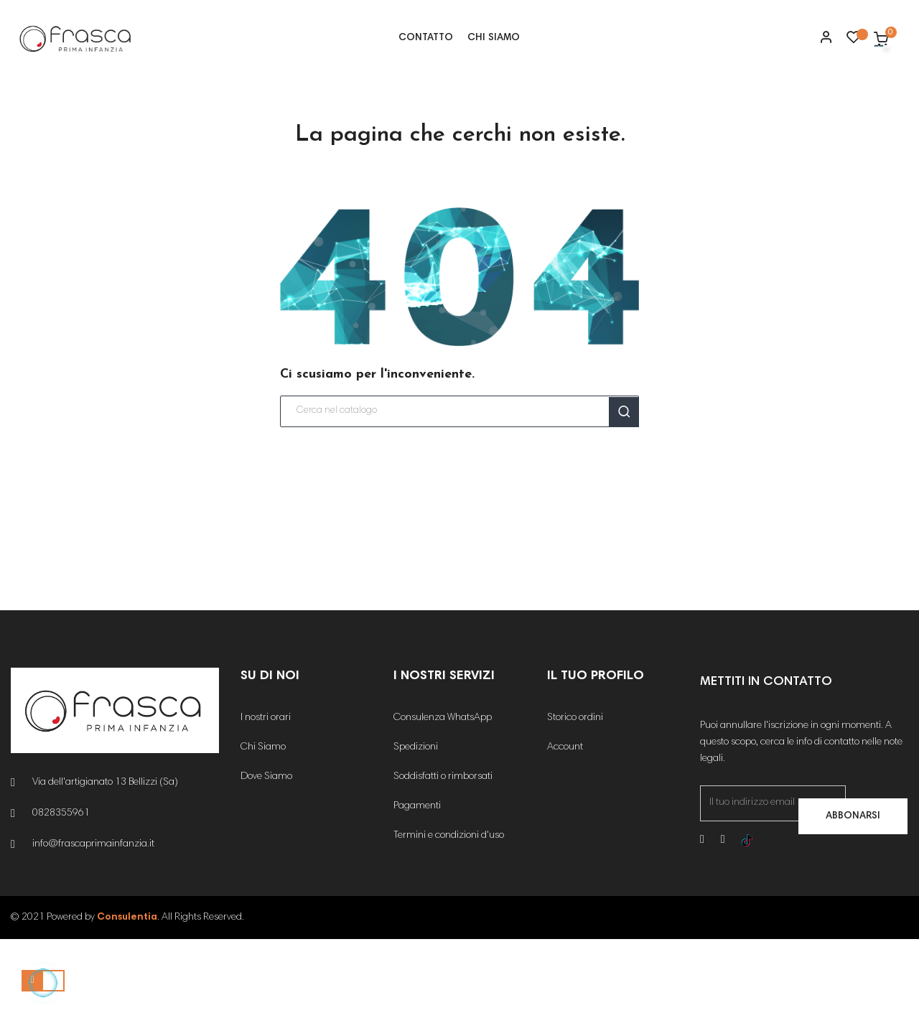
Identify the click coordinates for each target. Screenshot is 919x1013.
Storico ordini (575, 793)
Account (565, 822)
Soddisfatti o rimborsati (443, 851)
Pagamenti (417, 881)
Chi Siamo (263, 822)
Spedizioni (415, 822)
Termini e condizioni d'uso (448, 910)
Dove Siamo (266, 851)
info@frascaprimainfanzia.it (93, 919)
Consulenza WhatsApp (442, 793)
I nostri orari (266, 793)
